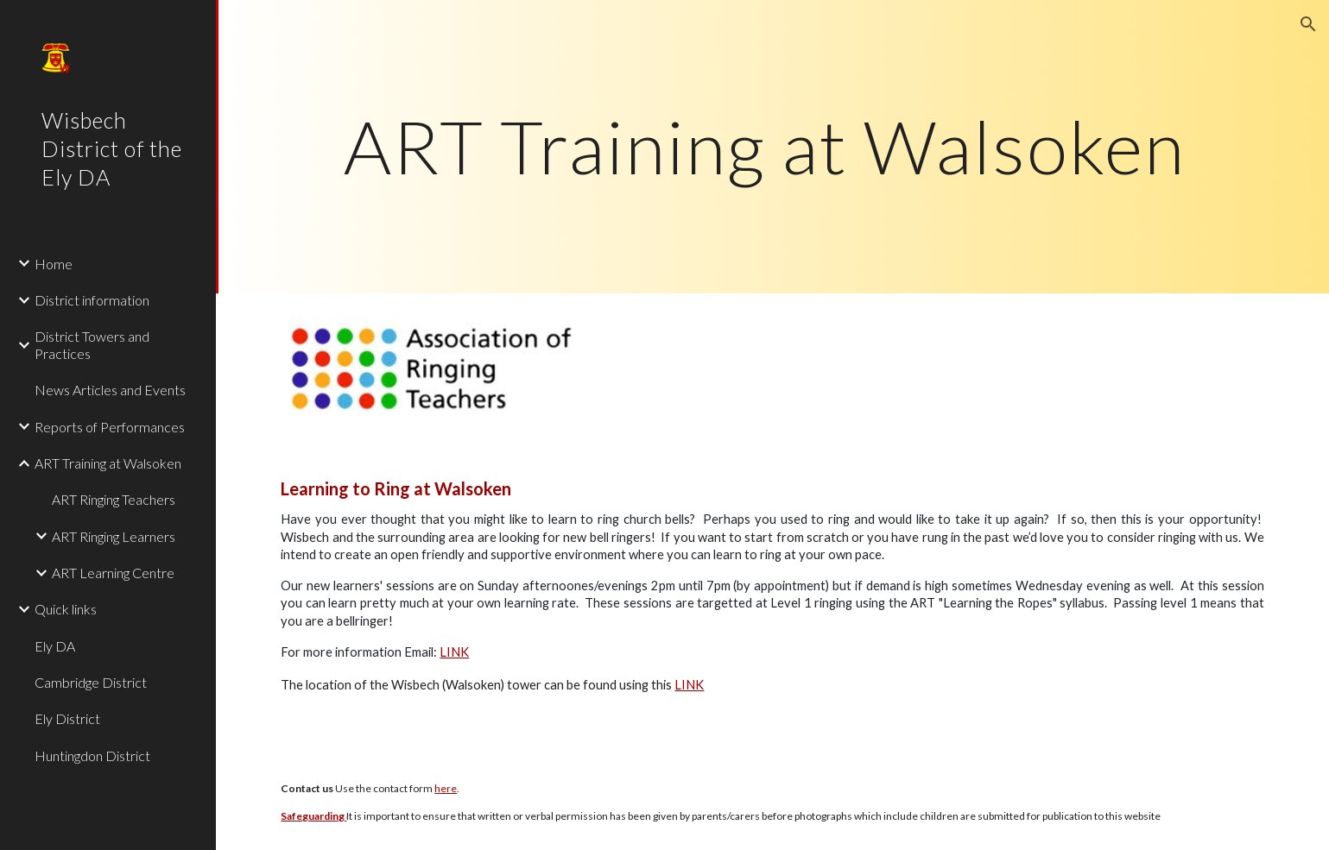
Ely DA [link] (55, 646)
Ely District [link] (67, 718)
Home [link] (54, 263)
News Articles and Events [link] (110, 389)
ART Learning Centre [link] (113, 572)
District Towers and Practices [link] (92, 344)
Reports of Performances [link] (110, 427)
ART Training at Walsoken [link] (108, 463)
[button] (1308, 24)
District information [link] (92, 300)
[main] (772, 146)
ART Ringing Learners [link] (113, 536)
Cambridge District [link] (91, 682)
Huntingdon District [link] (92, 755)
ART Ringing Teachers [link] (113, 499)
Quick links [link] (66, 609)
